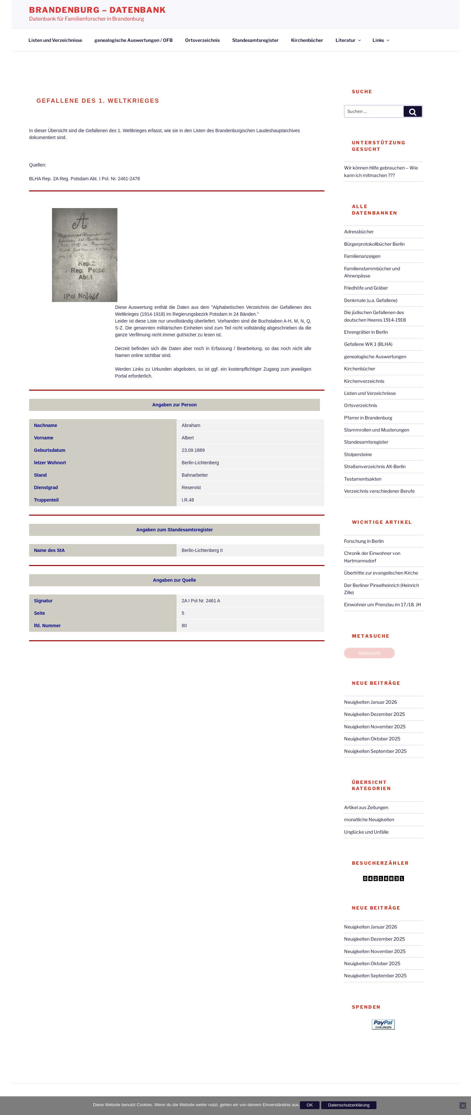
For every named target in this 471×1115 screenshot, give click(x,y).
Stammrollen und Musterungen (376, 430)
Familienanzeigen (362, 256)
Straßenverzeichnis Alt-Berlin (375, 466)
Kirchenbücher (307, 40)
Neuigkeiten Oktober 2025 (372, 738)
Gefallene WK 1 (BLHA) (368, 344)
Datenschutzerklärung (348, 1105)
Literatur (349, 40)
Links (381, 40)
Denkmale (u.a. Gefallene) (370, 300)
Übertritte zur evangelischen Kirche (381, 572)
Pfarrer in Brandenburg (368, 417)
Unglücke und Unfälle (366, 832)
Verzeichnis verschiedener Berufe (379, 491)
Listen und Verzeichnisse (55, 40)
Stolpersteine (358, 454)
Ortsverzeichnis (202, 40)
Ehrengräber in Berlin (366, 332)
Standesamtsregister (255, 40)
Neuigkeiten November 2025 (375, 726)
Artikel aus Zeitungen (366, 807)
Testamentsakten (362, 479)
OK (310, 1105)
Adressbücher (359, 231)
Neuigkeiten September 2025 (375, 751)
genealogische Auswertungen (375, 356)
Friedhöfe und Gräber (366, 288)
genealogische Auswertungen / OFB (134, 40)
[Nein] (463, 1105)
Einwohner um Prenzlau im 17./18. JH (382, 604)
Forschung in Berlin (364, 541)
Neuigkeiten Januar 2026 (370, 702)
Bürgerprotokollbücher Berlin (374, 244)
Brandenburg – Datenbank (97, 10)
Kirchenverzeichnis (364, 381)
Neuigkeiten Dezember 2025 (374, 714)
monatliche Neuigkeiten (369, 819)
